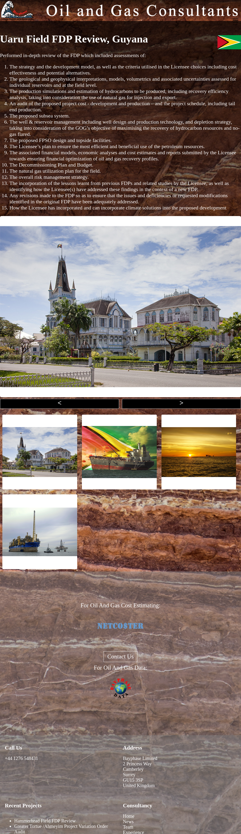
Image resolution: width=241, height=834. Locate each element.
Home (128, 816)
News (128, 821)
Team (128, 827)
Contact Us (120, 656)
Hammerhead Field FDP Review (45, 820)
